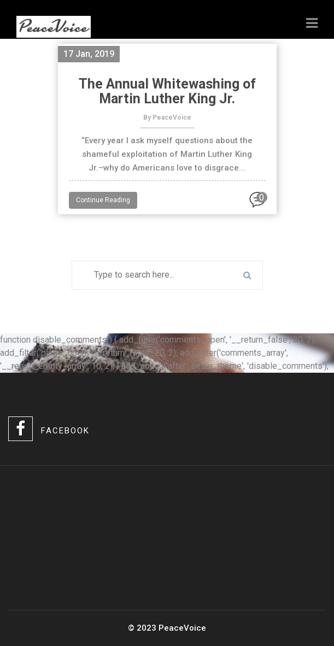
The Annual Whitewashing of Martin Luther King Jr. (167, 91)
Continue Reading (103, 200)
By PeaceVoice (167, 117)
